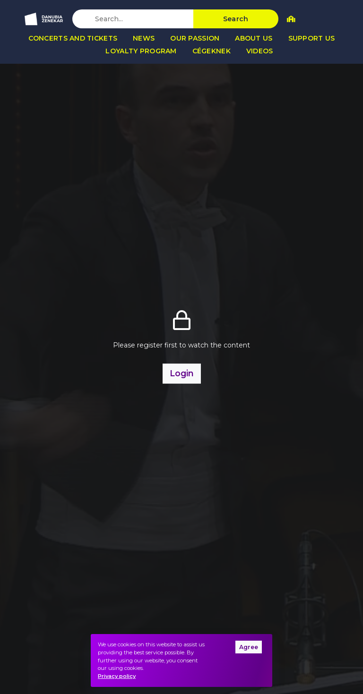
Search (236, 19)
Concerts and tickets (73, 38)
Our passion (194, 38)
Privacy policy (117, 676)
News (144, 38)
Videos (259, 51)
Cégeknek (211, 51)
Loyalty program (140, 51)
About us (253, 38)
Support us (311, 38)
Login (182, 373)
